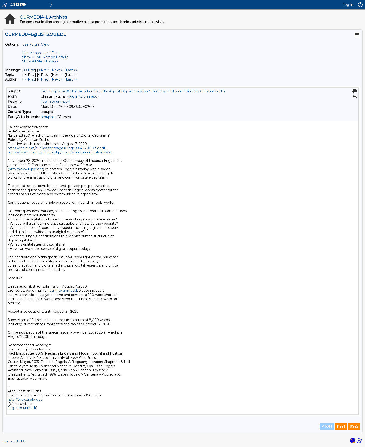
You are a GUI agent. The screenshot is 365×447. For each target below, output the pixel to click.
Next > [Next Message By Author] (57, 79)
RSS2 (354, 426)
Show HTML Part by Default (45, 57)
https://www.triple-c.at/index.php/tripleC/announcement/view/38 (60, 152)
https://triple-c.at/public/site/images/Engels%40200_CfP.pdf (56, 148)
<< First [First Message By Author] (29, 79)
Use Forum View (35, 44)
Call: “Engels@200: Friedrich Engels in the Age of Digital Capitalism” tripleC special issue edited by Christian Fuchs (133, 91)
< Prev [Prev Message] (43, 70)
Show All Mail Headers (40, 61)
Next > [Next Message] (57, 70)
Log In (348, 5)
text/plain (48, 117)
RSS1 (341, 426)
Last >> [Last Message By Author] (72, 79)
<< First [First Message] (29, 70)
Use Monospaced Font (40, 53)
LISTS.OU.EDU (14, 441)
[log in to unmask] (83, 96)
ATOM (327, 426)
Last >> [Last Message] (72, 70)
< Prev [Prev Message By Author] (43, 79)
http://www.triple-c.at (26, 169)
